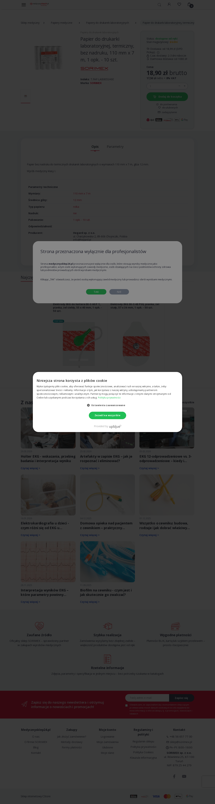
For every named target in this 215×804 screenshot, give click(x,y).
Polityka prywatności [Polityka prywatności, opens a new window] (109, 397)
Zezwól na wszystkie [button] (108, 415)
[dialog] (107, 402)
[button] (107, 405)
